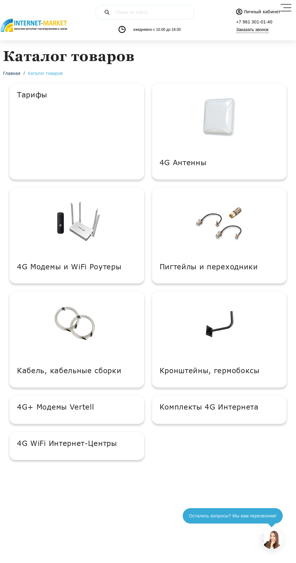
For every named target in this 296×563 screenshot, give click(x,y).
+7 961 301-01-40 (254, 21)
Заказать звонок (252, 29)
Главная (11, 73)
